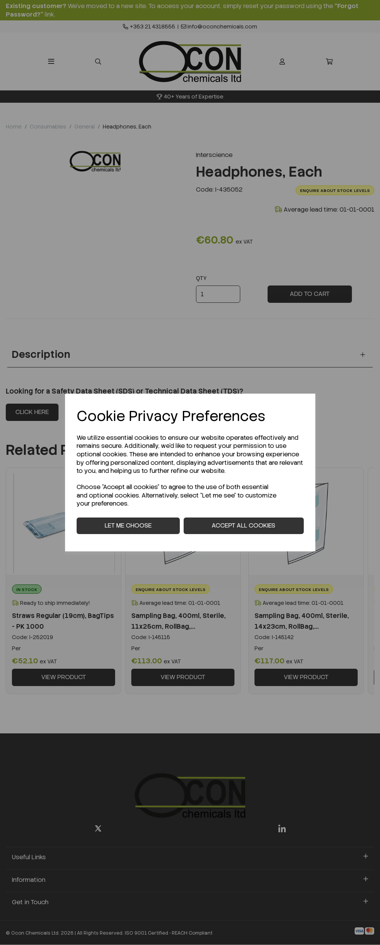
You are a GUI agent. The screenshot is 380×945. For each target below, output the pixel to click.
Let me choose (128, 525)
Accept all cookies (243, 525)
